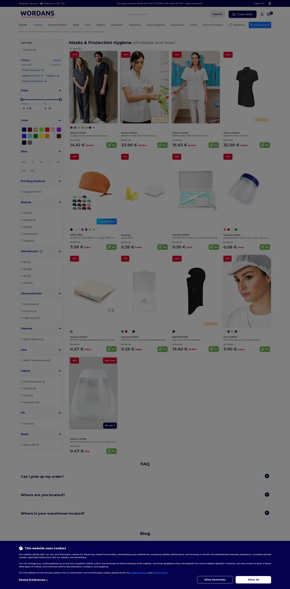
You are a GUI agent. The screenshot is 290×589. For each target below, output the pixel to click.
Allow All (253, 579)
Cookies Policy (138, 572)
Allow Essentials (215, 579)
